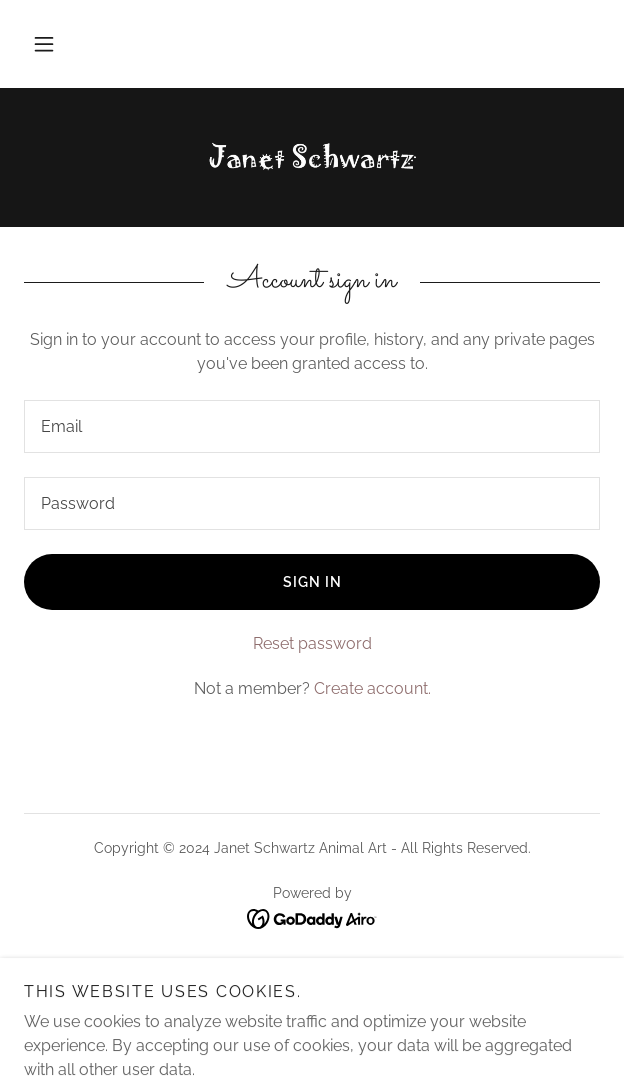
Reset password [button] (312, 643)
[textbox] (312, 426)
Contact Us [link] (312, 989)
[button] (44, 44)
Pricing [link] (312, 1013)
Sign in (312, 582)
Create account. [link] (372, 688)
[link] (312, 157)
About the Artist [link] (312, 965)
